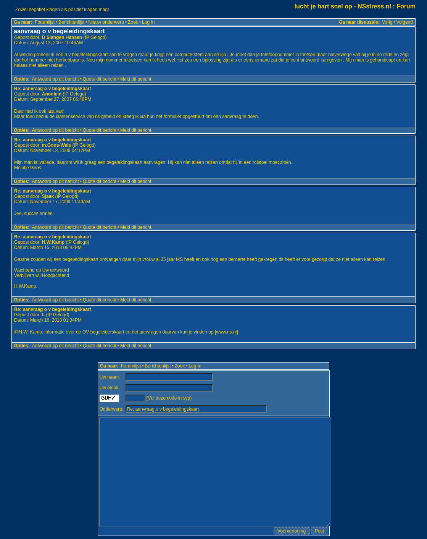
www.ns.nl (226, 332)
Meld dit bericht (135, 79)
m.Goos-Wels (56, 145)
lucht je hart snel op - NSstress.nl (343, 6)
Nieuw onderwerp (106, 22)
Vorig (387, 22)
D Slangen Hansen (62, 37)
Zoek (133, 22)
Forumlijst (45, 22)
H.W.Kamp (53, 242)
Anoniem (51, 94)
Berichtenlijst (71, 22)
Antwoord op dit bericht (55, 79)
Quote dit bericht (99, 79)
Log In (148, 22)
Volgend (404, 22)
